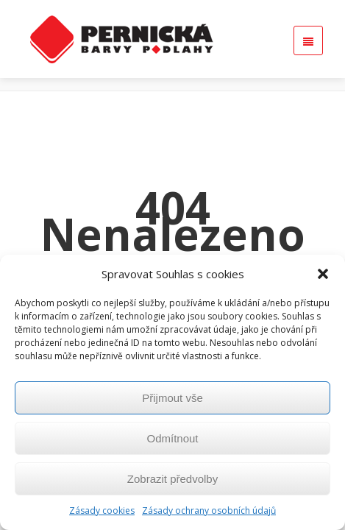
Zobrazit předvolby (172, 479)
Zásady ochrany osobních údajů (209, 510)
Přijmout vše (172, 398)
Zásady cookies (102, 510)
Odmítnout (172, 438)
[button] (323, 273)
